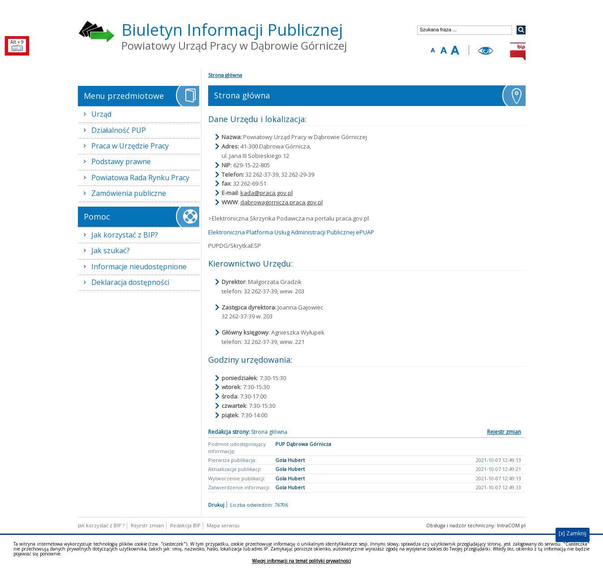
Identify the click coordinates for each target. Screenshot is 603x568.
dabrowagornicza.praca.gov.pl (281, 202)
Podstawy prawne (121, 161)
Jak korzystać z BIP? (124, 235)
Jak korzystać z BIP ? (101, 525)
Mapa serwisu (223, 525)
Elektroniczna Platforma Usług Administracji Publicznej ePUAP (291, 232)
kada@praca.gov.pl (266, 193)
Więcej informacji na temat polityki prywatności (301, 561)
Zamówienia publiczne (128, 193)
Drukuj (216, 504)
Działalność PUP (118, 130)
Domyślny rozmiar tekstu (444, 50)
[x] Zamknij (572, 533)
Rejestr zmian (504, 432)
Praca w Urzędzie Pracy (130, 146)
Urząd (101, 114)
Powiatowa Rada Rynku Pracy (140, 177)
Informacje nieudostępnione (139, 266)
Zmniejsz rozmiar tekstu (432, 50)
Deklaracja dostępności (130, 282)
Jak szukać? (110, 250)
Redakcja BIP (185, 525)
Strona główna (225, 75)
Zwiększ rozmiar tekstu (455, 50)
